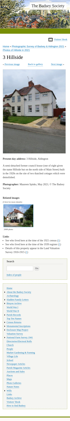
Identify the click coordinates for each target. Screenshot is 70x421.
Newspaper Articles (16, 364)
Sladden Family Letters (18, 299)
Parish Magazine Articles (18, 368)
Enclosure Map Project (17, 330)
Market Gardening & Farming (21, 352)
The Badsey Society (48, 6)
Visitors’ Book (13, 402)
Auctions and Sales (16, 371)
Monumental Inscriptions (18, 326)
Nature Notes (13, 386)
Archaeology (13, 295)
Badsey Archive (14, 398)
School (10, 360)
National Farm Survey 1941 (20, 337)
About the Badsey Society (19, 292)
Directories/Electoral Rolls (19, 341)
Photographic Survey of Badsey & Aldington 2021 (38, 46)
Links (9, 394)
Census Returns (14, 322)
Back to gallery (35, 64)
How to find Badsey (16, 405)
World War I (12, 307)
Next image (56, 64)
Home (6, 46)
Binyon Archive (14, 303)
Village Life (12, 356)
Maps (9, 379)
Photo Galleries (14, 383)
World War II (13, 311)
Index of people (14, 275)
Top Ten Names (14, 318)
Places (10, 375)
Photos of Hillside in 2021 (16, 50)
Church (10, 345)
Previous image (12, 64)
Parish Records (14, 315)
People (10, 349)
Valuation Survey (15, 333)
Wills (9, 390)
